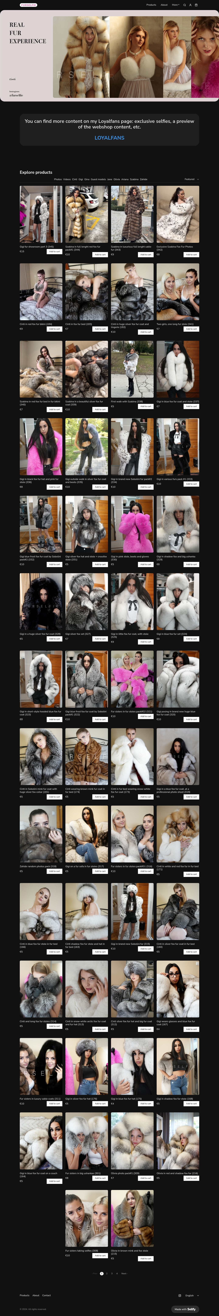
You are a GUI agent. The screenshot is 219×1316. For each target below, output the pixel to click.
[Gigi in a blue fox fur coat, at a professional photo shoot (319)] (178, 756)
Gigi (81, 179)
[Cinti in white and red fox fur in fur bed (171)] (178, 834)
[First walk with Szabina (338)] (132, 369)
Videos (67, 179)
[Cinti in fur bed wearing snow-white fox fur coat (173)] (132, 756)
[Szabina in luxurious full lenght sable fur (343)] (132, 214)
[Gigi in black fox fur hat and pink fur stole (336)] (41, 446)
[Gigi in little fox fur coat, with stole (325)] (132, 601)
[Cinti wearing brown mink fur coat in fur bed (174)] (86, 756)
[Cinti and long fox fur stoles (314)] (41, 989)
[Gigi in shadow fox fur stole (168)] (178, 1066)
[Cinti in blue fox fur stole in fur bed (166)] (41, 911)
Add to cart (54, 251)
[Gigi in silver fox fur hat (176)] (86, 1066)
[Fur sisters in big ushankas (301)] (86, 1140)
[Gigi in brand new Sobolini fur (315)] (132, 911)
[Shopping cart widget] (196, 5)
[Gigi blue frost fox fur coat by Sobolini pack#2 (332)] (41, 524)
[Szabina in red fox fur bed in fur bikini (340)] (41, 369)
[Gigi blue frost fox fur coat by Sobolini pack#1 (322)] (86, 679)
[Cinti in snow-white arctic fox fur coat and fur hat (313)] (86, 989)
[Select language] (193, 1295)
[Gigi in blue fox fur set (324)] (178, 601)
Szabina (134, 179)
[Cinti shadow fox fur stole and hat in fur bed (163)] (86, 911)
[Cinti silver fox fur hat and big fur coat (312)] (132, 989)
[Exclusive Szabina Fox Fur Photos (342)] (178, 214)
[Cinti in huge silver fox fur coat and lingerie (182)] (132, 291)
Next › (124, 1273)
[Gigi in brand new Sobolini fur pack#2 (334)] (132, 446)
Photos (58, 179)
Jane (109, 179)
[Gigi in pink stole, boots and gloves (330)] (132, 524)
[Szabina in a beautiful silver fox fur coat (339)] (86, 369)
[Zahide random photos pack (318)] (41, 834)
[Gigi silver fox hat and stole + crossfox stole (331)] (86, 524)
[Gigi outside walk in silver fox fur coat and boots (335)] (86, 446)
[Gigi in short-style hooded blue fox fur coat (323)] (41, 679)
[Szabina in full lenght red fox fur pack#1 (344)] (86, 214)
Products (151, 5)
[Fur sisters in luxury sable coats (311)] (41, 1066)
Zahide (143, 179)
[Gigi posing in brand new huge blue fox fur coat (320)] (178, 679)
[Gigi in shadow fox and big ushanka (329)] (178, 524)
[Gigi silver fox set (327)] (86, 601)
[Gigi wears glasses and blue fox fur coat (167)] (178, 989)
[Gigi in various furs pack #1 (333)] (178, 446)
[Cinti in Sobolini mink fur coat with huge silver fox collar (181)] (41, 756)
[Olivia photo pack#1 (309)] (132, 1140)
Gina (86, 179)
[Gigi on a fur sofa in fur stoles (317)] (86, 834)
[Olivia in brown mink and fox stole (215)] (132, 1218)
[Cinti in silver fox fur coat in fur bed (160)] (178, 911)
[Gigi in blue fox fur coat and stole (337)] (178, 369)
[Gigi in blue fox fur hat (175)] (132, 1066)
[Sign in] (190, 5)
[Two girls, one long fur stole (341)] (178, 291)
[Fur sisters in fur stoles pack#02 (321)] (132, 679)
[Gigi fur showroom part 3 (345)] (41, 214)
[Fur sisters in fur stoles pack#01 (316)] (132, 834)
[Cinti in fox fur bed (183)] (86, 291)
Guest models (98, 179)
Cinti (74, 179)
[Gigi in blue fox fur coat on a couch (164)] (41, 1140)
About (164, 5)
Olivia (117, 179)
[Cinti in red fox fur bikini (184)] (41, 291)
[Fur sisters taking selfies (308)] (86, 1218)
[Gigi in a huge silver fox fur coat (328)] (41, 601)
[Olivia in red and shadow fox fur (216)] (178, 1140)
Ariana (125, 179)
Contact (46, 1295)
